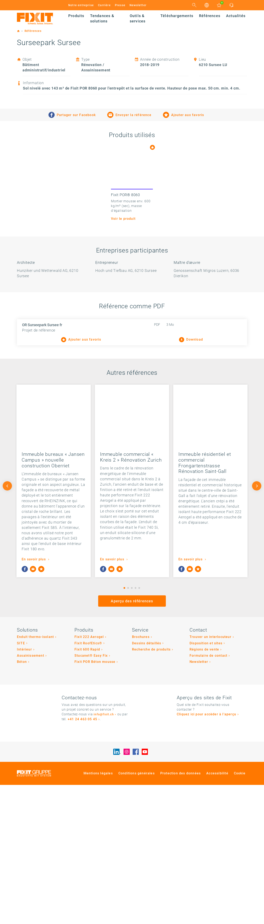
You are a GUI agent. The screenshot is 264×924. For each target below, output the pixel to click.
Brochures (141, 776)
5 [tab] (139, 727)
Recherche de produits (151, 789)
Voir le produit (123, 358)
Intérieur (24, 789)
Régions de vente (204, 789)
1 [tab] (124, 727)
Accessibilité (217, 913)
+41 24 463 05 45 (82, 858)
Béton (22, 801)
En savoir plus (34, 699)
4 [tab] (135, 727)
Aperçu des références (132, 740)
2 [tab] (128, 727)
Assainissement (30, 795)
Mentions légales (98, 913)
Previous (7, 625)
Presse (120, 5)
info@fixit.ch (104, 853)
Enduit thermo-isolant (35, 776)
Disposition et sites (206, 782)
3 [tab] (132, 727)
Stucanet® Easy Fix (91, 795)
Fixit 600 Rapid (87, 789)
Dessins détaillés (146, 782)
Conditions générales (136, 913)
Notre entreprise (81, 5)
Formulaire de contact (208, 795)
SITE (21, 782)
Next (256, 625)
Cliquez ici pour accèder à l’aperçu (206, 853)
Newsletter (138, 5)
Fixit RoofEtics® (88, 782)
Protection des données (180, 913)
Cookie (239, 913)
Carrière (104, 5)
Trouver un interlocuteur (210, 776)
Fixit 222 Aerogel (89, 776)
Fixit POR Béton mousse (94, 801)
